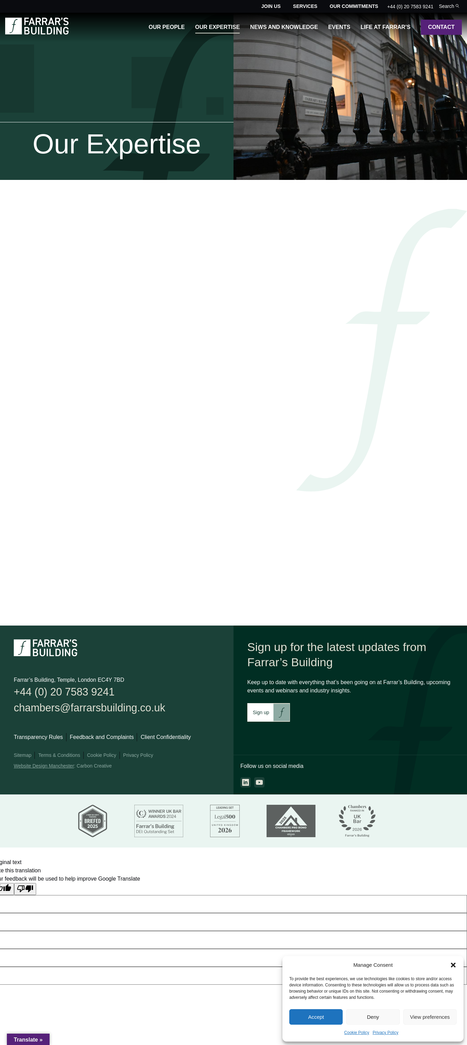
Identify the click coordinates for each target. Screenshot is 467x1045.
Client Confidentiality (166, 740)
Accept (316, 1017)
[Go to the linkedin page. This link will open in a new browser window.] (245, 782)
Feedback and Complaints (102, 740)
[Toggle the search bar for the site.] (449, 6)
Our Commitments (354, 6)
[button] (453, 965)
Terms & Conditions (59, 758)
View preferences (430, 1017)
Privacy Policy (385, 1032)
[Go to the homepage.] (37, 32)
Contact (441, 27)
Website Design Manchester (44, 769)
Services (305, 6)
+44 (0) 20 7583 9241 (410, 6)
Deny (373, 1017)
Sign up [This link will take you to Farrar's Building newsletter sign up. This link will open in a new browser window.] (261, 712)
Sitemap (22, 758)
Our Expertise (217, 27)
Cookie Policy (356, 1032)
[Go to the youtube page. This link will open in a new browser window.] (259, 782)
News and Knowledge (284, 27)
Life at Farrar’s (386, 27)
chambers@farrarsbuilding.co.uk (98, 710)
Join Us (271, 6)
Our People (167, 27)
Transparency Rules (38, 740)
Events (339, 27)
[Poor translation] (25, 892)
